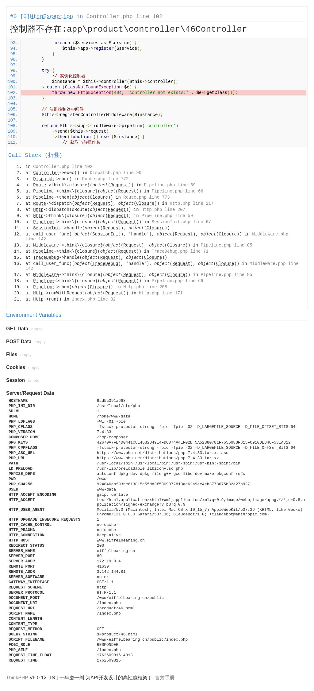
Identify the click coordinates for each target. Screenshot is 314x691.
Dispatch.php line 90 (115, 172)
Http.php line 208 (145, 287)
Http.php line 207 (163, 209)
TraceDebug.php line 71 (180, 251)
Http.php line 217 (192, 203)
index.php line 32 (94, 299)
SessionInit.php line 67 (181, 221)
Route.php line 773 (146, 197)
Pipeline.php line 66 (177, 191)
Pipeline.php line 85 (226, 245)
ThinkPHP (17, 677)
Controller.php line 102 (124, 17)
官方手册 (164, 677)
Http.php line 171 (161, 293)
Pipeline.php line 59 (170, 185)
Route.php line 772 (105, 179)
